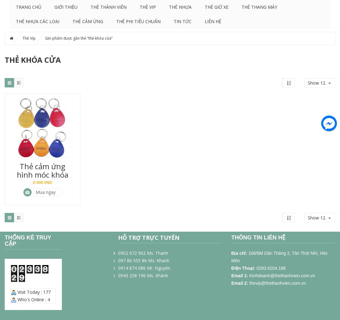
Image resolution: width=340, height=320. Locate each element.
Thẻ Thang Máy (259, 7)
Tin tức (183, 21)
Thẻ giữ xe (216, 7)
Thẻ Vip (148, 7)
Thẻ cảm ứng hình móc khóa (42, 170)
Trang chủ (28, 7)
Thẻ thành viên (109, 7)
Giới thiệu (66, 7)
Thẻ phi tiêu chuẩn (138, 21)
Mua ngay (39, 192)
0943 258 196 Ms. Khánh (143, 275)
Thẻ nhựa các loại (37, 21)
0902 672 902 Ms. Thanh (143, 253)
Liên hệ (213, 21)
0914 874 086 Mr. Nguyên (144, 268)
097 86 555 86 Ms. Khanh (143, 260)
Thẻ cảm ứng (87, 21)
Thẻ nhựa (180, 7)
